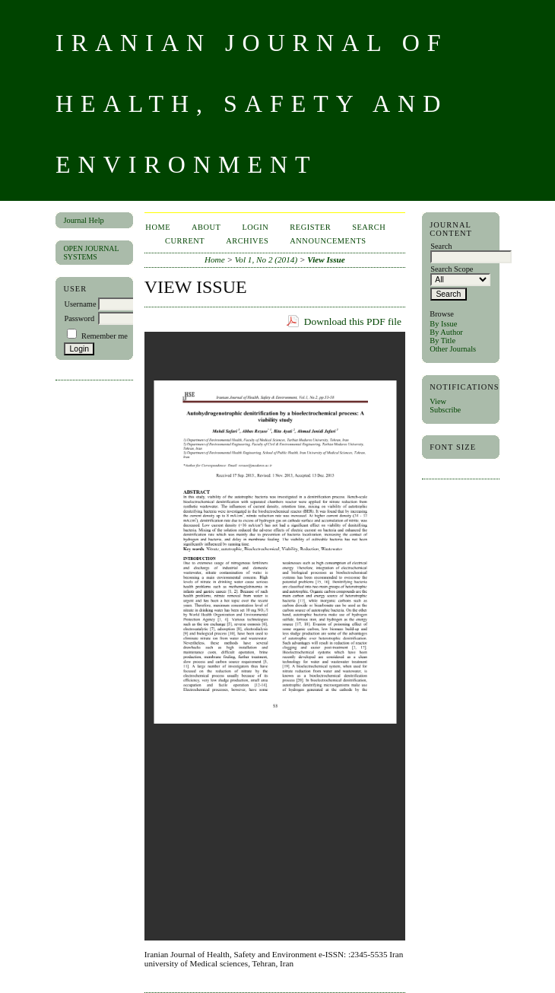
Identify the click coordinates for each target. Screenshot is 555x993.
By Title (442, 340)
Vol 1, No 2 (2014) (266, 259)
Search (368, 227)
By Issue (443, 324)
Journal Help (83, 220)
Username (80, 304)
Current (185, 241)
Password (79, 318)
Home (157, 227)
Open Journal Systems (91, 252)
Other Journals (453, 349)
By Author (446, 332)
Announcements (328, 241)
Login (255, 227)
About (206, 227)
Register (310, 227)
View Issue (325, 259)
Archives (247, 241)
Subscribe (445, 410)
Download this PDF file (352, 321)
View (438, 401)
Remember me (104, 336)
